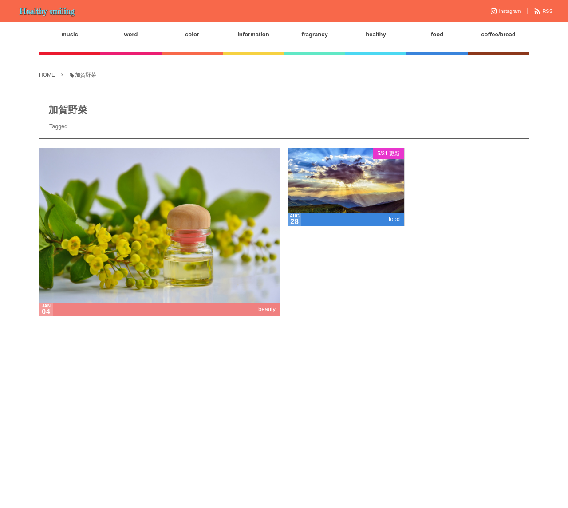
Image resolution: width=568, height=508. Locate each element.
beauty (267, 309)
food (394, 219)
